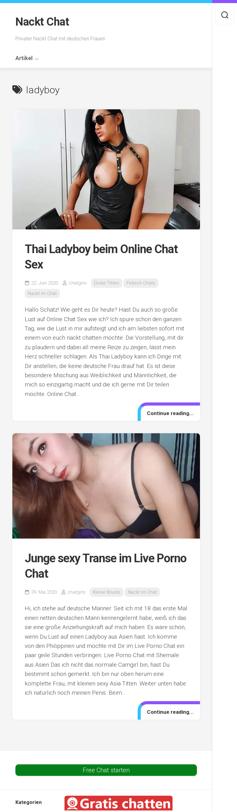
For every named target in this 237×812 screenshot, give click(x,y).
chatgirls (78, 283)
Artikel (24, 58)
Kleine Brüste (106, 592)
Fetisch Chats (141, 283)
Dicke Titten (106, 283)
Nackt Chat (42, 21)
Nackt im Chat (42, 293)
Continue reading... (170, 413)
